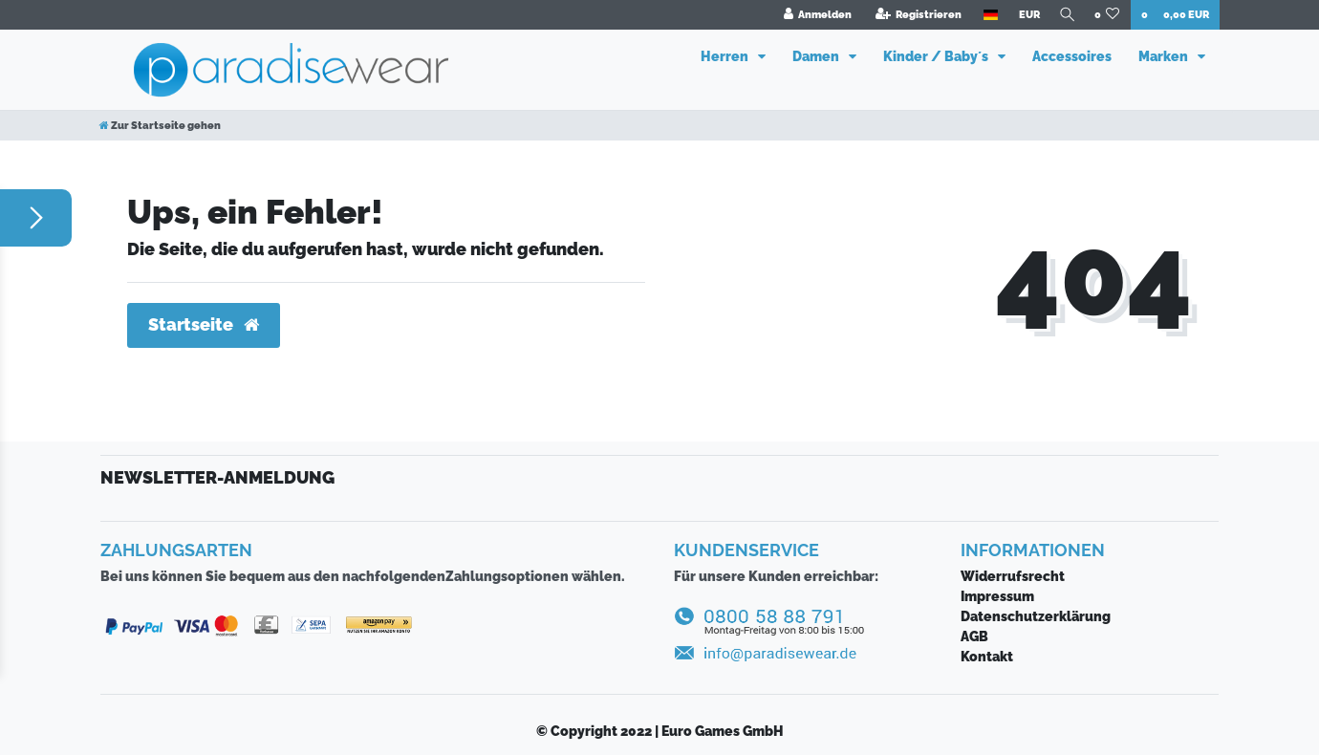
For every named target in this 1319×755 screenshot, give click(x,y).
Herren (726, 56)
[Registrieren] (913, 15)
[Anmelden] (812, 15)
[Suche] (1065, 15)
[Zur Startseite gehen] (160, 125)
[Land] (985, 15)
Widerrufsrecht (1013, 576)
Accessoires (1072, 56)
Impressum (997, 596)
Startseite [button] (203, 324)
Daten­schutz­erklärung (1036, 616)
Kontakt (987, 656)
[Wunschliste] (1107, 15)
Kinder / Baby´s (937, 56)
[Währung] (1024, 15)
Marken (1164, 56)
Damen (817, 56)
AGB (974, 636)
